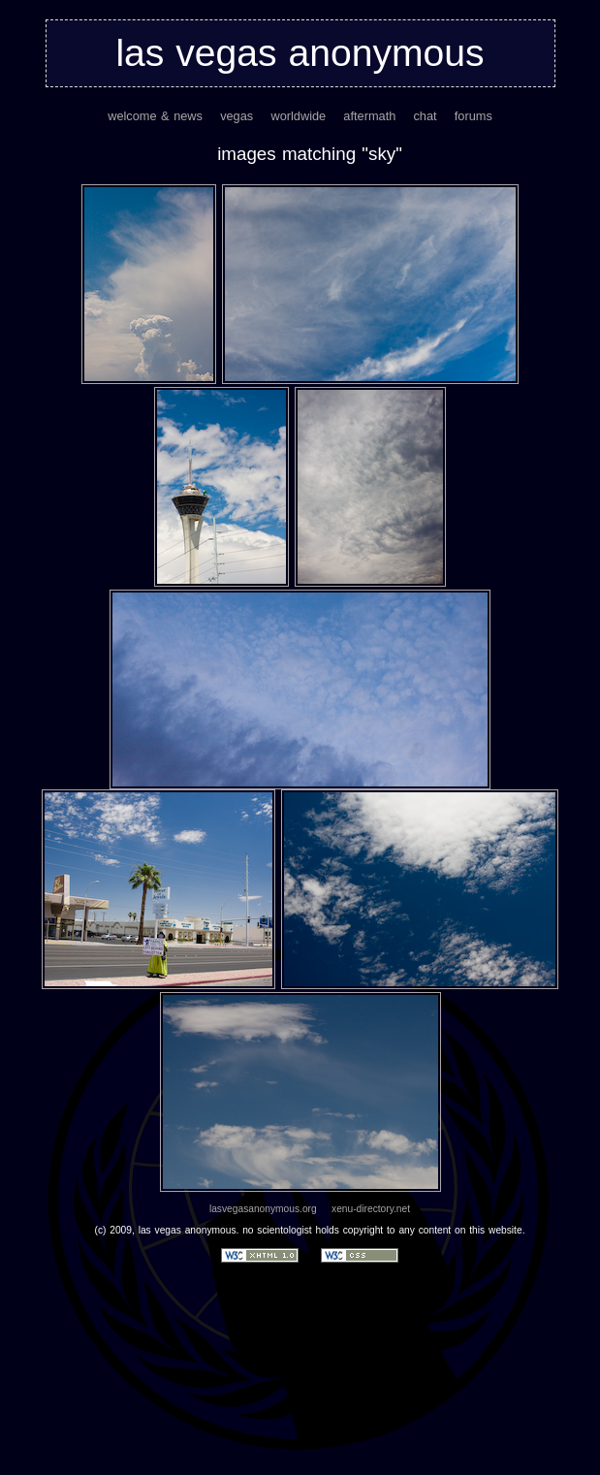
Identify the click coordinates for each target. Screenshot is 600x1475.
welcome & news (155, 116)
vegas (236, 116)
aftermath (369, 116)
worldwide (298, 116)
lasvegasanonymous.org (263, 1208)
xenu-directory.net (371, 1208)
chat (424, 116)
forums (473, 116)
